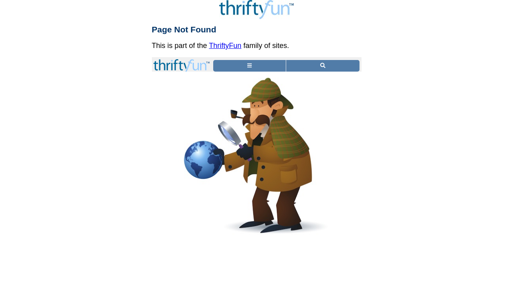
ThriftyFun (225, 46)
